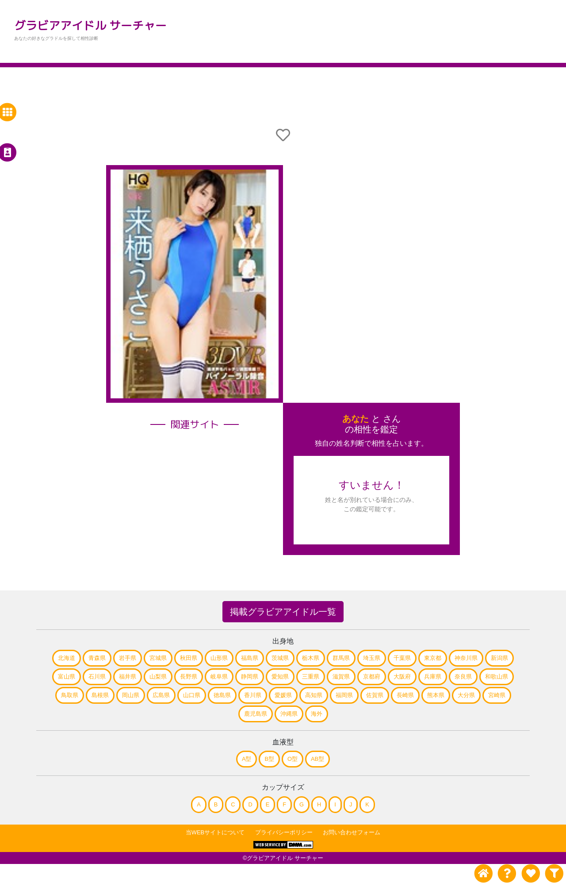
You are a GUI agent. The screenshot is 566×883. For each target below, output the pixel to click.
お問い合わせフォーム (351, 832)
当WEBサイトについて (215, 832)
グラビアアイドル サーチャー (90, 25)
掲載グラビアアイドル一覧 (283, 612)
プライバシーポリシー (284, 832)
